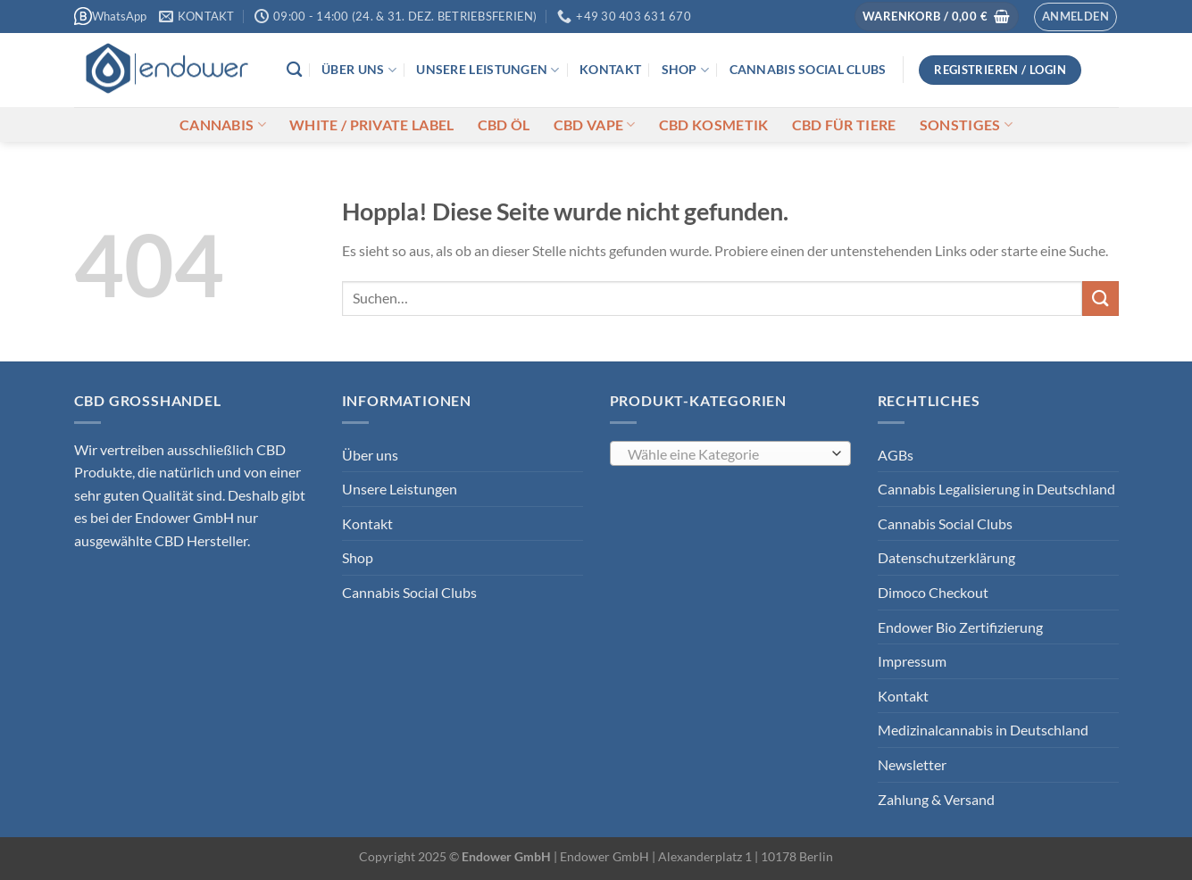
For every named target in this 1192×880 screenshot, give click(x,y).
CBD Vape (595, 125)
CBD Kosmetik (714, 124)
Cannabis (222, 125)
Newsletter (912, 764)
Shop (686, 70)
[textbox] (725, 454)
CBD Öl (504, 124)
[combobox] (730, 453)
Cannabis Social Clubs (808, 69)
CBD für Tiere (844, 124)
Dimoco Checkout (933, 592)
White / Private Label (371, 124)
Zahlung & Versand (936, 799)
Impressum (912, 660)
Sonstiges (966, 125)
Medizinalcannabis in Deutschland (983, 729)
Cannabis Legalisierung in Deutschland (996, 488)
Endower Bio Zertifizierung (960, 626)
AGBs (895, 454)
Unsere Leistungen (487, 70)
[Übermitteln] (1100, 298)
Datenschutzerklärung (946, 557)
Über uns (358, 70)
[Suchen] (294, 70)
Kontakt (610, 69)
